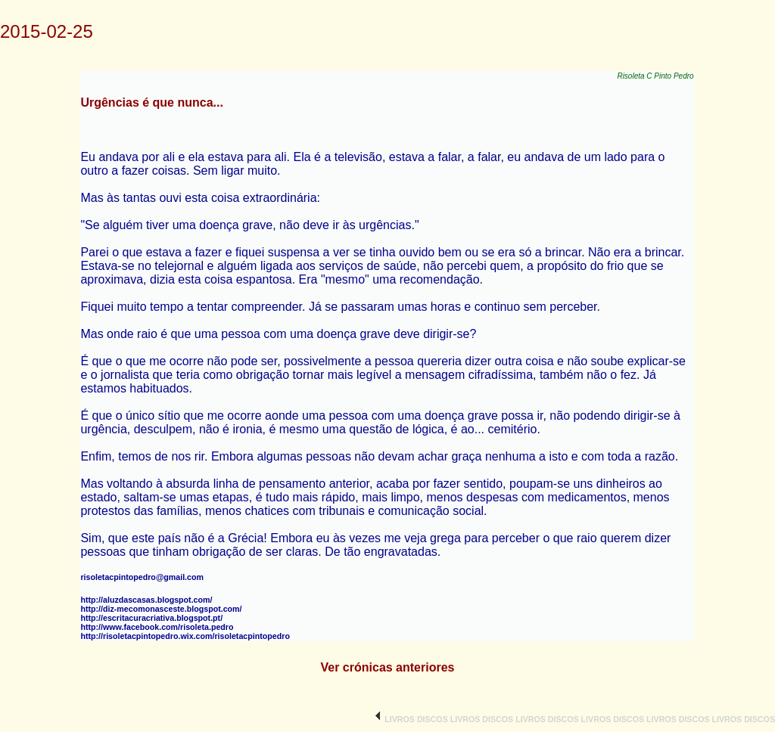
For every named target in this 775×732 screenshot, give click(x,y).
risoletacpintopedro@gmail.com (142, 577)
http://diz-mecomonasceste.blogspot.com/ (160, 608)
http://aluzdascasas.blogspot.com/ (146, 599)
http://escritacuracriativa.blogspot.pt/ (151, 617)
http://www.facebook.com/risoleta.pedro (156, 626)
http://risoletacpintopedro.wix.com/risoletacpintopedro (185, 635)
